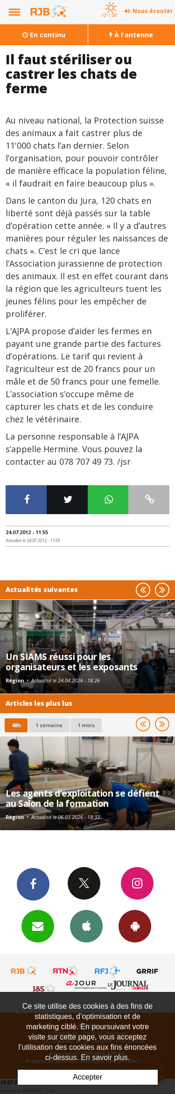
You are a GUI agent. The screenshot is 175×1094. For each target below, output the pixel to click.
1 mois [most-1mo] (86, 725)
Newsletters (37, 926)
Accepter (87, 1077)
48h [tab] (16, 725)
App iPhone (86, 926)
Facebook (33, 884)
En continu (43, 34)
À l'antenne (131, 34)
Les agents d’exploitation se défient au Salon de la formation (83, 798)
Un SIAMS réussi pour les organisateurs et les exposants (72, 662)
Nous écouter (153, 11)
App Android (135, 926)
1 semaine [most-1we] (49, 725)
